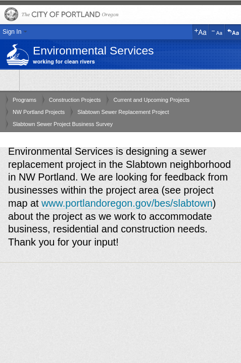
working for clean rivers (64, 62)
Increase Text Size (200, 31)
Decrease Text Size (217, 31)
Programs (24, 100)
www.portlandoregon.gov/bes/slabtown (127, 203)
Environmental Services (93, 50)
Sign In (12, 31)
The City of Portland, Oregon (120, 15)
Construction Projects (75, 100)
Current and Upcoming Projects (151, 100)
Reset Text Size (233, 31)
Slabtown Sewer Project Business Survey (63, 124)
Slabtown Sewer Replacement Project (123, 112)
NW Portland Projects (39, 112)
